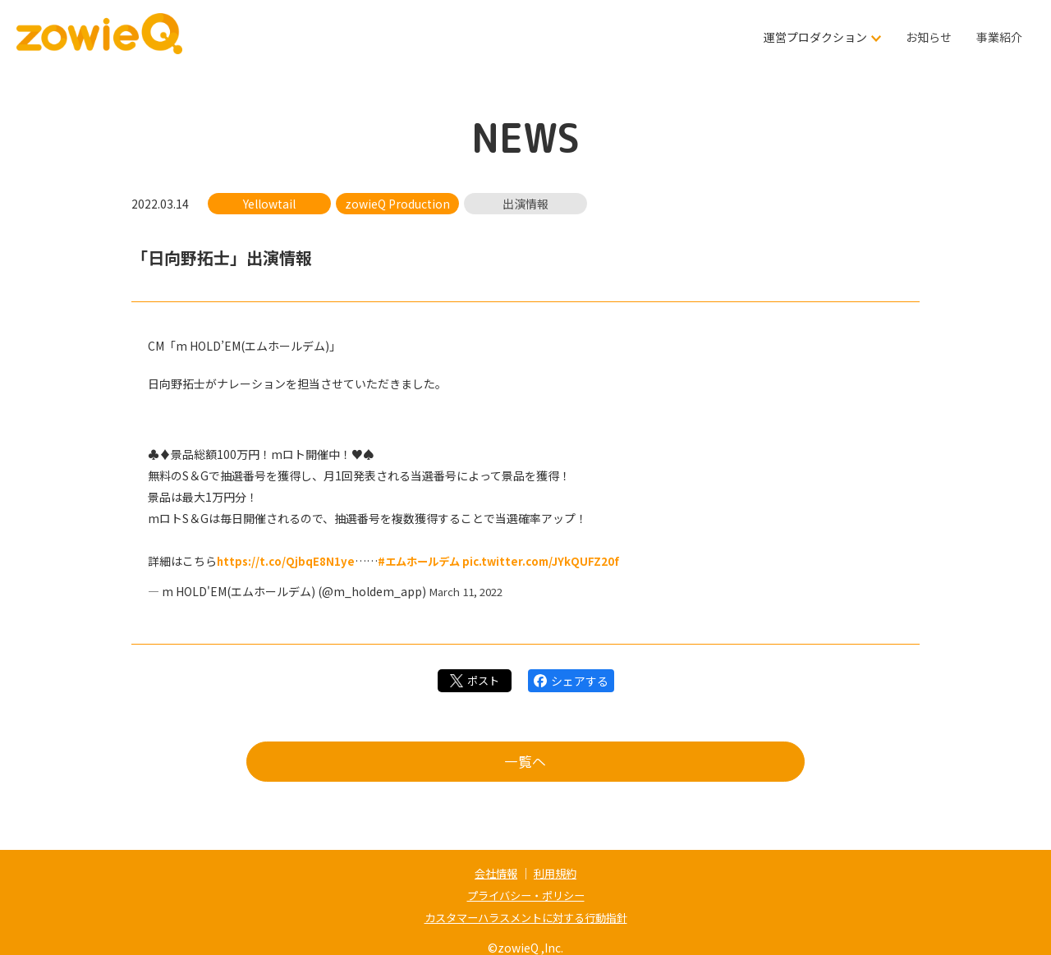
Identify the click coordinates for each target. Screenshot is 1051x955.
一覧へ (525, 763)
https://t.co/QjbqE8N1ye (287, 561)
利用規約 (557, 873)
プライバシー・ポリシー (525, 894)
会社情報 (494, 873)
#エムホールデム (424, 561)
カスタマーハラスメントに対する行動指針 (525, 915)
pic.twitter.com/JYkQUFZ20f (551, 561)
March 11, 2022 (469, 590)
